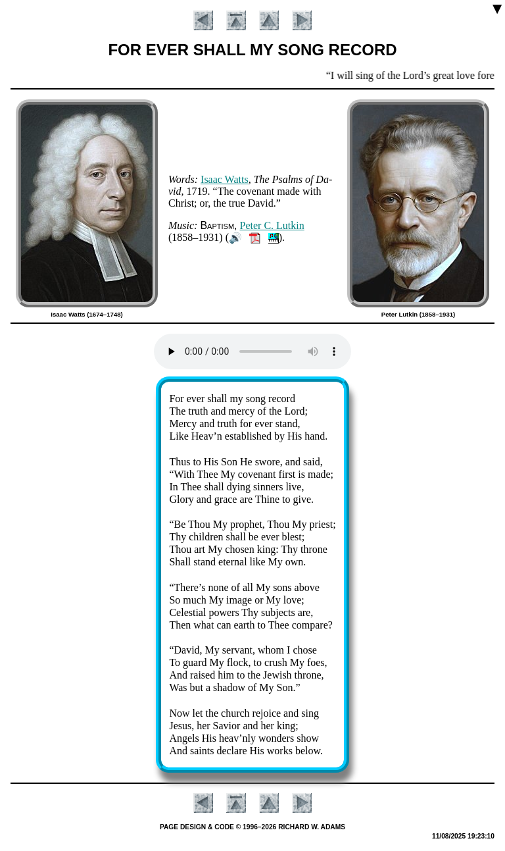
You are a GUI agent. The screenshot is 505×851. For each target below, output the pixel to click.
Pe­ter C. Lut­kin (272, 225)
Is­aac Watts (225, 179)
